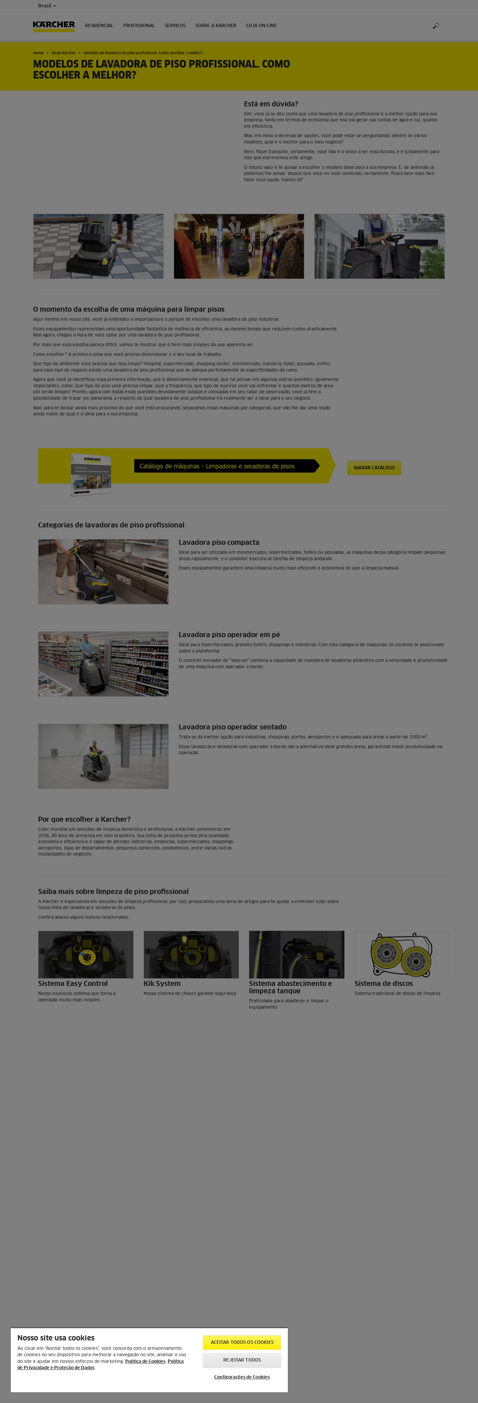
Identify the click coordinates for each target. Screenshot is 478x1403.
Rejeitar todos (242, 1360)
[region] (149, 1359)
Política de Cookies (145, 1362)
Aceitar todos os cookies (242, 1342)
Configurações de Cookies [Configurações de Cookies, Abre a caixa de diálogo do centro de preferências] (242, 1377)
